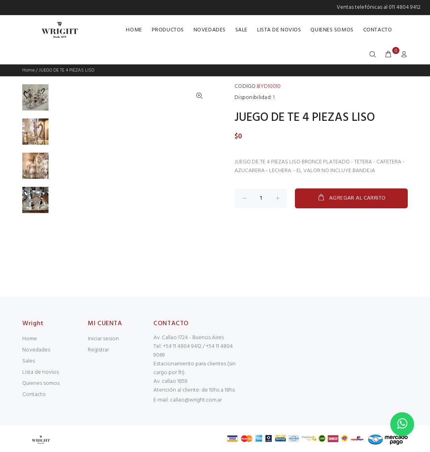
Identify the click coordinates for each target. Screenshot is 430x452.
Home (28, 70)
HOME (134, 30)
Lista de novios (40, 372)
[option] (35, 101)
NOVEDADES (210, 30)
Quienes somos (41, 383)
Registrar (98, 350)
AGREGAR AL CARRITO (351, 198)
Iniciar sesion (103, 338)
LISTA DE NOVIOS (279, 30)
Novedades (36, 350)
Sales (28, 361)
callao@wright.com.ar (196, 400)
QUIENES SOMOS (331, 30)
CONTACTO (377, 30)
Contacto (34, 394)
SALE (241, 30)
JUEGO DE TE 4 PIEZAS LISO (66, 70)
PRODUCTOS (168, 30)
